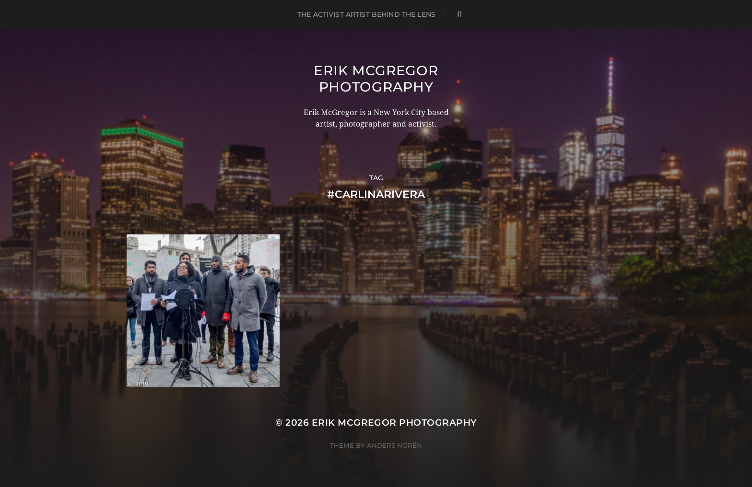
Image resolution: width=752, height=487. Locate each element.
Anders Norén (394, 445)
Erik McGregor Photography (376, 78)
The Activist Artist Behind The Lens (366, 14)
